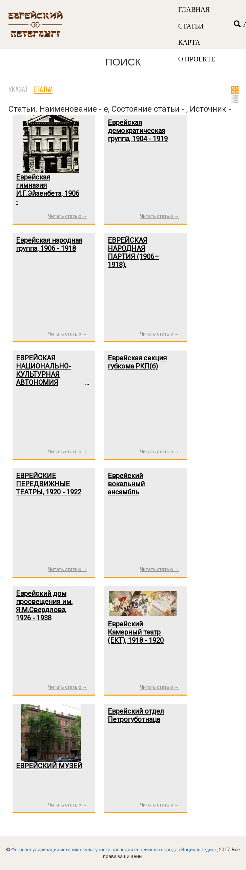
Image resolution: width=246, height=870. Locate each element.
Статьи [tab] (43, 90)
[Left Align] (237, 25)
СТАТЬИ (191, 26)
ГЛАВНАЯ (194, 9)
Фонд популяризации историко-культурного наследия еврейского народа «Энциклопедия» (114, 849)
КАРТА (189, 42)
